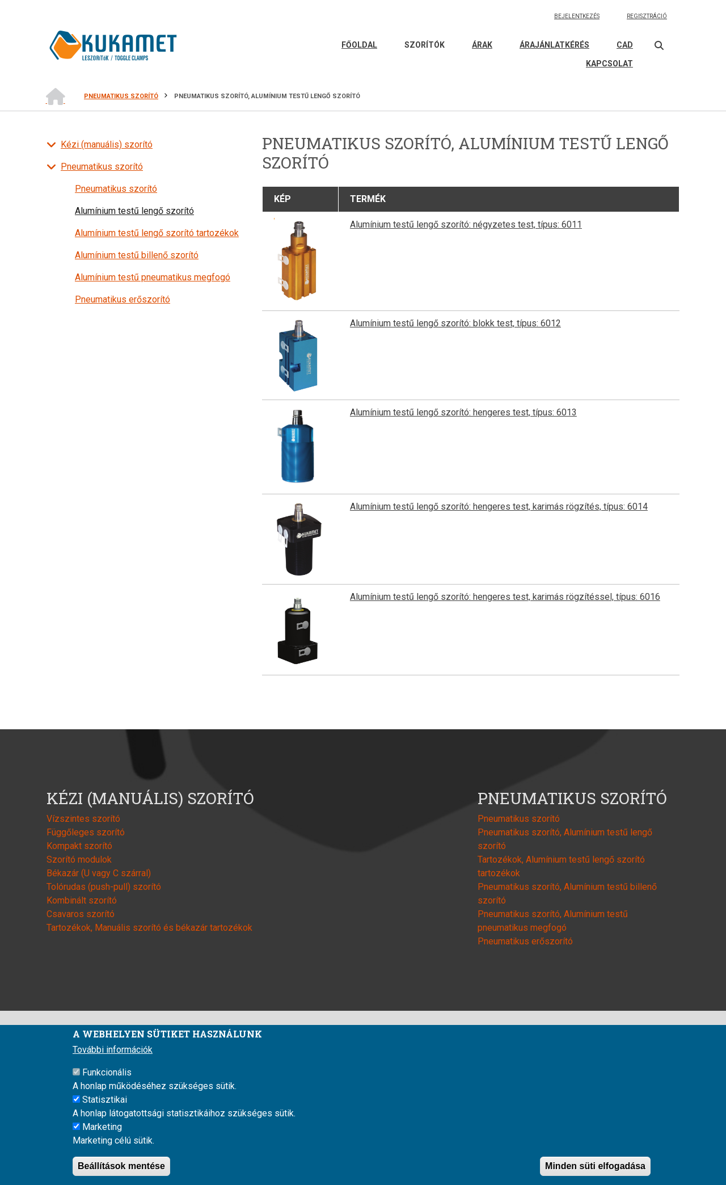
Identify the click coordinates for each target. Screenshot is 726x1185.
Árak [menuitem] (482, 44)
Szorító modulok (79, 859)
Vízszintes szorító (83, 818)
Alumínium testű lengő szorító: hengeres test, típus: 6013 (463, 412)
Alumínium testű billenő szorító (137, 255)
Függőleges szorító (86, 832)
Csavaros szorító (81, 914)
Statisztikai (104, 1101)
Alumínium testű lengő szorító (134, 210)
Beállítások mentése (121, 1168)
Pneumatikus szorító (102, 166)
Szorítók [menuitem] (424, 44)
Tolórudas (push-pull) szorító (104, 886)
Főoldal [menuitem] (359, 44)
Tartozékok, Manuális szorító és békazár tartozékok (149, 927)
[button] (299, 260)
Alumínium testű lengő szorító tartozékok (157, 233)
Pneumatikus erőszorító (122, 299)
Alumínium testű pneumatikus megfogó (152, 277)
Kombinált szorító (82, 900)
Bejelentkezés (577, 16)
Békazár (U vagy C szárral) (99, 873)
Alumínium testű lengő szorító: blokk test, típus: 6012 (455, 323)
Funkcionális (107, 1074)
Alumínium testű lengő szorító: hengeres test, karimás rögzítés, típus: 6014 (499, 506)
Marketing (102, 1129)
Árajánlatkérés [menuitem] (554, 44)
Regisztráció (647, 16)
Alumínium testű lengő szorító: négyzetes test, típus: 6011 (466, 224)
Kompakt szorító (79, 846)
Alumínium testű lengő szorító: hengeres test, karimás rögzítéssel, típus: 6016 (505, 596)
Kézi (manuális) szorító (107, 144)
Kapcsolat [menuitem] (609, 63)
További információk (113, 1052)
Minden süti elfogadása (595, 1168)
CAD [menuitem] (625, 44)
